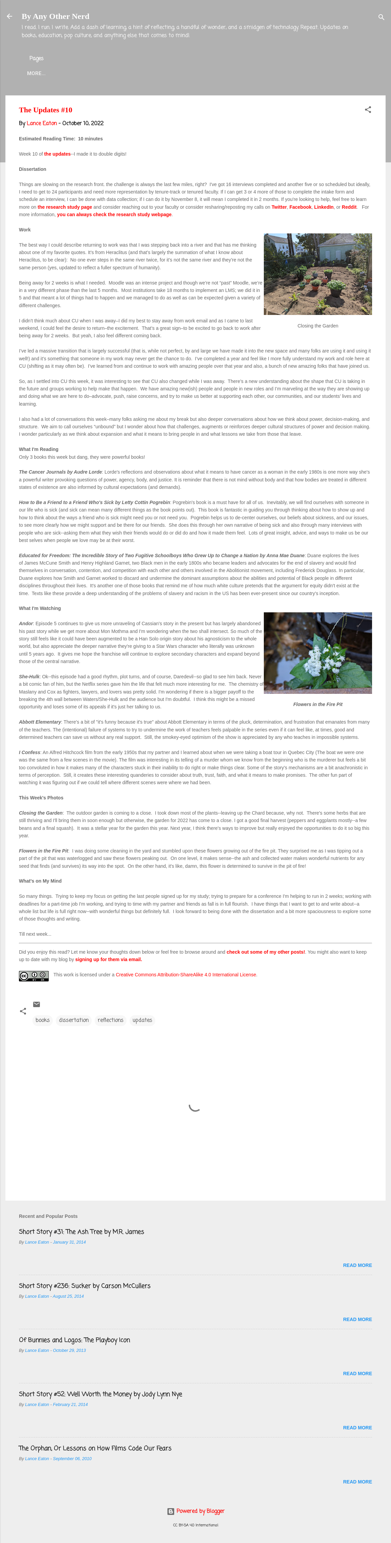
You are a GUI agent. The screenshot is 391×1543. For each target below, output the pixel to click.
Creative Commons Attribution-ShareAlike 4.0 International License (186, 974)
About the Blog (76, 73)
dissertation (74, 1021)
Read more (357, 1265)
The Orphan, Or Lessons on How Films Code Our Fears (95, 1448)
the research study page (65, 207)
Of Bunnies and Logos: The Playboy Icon (74, 1340)
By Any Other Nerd (55, 16)
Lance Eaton (129, 73)
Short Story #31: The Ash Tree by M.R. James (81, 1232)
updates (142, 1021)
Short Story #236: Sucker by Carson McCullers (85, 1286)
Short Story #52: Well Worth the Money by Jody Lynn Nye (100, 1394)
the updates (57, 154)
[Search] (381, 18)
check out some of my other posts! (266, 952)
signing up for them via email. (108, 959)
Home (34, 73)
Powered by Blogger (196, 1511)
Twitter (171, 73)
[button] (368, 111)
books (43, 1021)
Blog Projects (216, 73)
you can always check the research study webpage (114, 214)
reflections (110, 1021)
